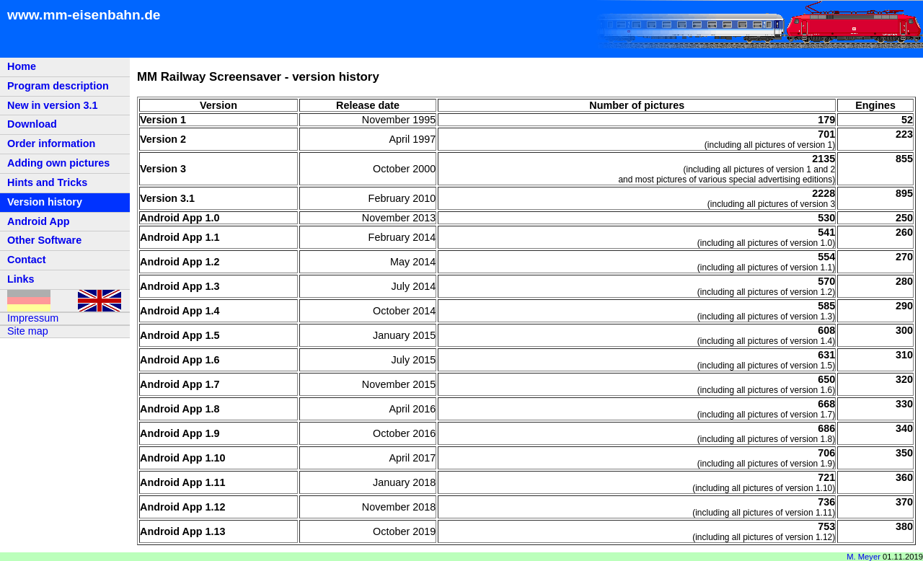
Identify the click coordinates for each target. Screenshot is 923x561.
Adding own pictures (58, 163)
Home (21, 66)
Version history (44, 202)
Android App (38, 221)
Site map (27, 331)
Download (32, 124)
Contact (26, 259)
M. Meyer (863, 556)
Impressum (32, 318)
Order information (51, 143)
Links (21, 279)
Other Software (44, 240)
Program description (58, 86)
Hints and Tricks (47, 182)
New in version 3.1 (52, 105)
